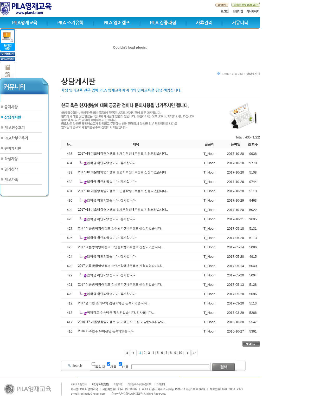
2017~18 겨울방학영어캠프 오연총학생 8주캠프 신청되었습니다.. (123, 191)
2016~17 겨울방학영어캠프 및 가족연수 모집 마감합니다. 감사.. (121, 322)
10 (180, 353)
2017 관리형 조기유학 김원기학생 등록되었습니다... (113, 303)
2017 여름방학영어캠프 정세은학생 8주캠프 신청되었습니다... (120, 284)
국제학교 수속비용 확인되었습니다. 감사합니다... (121, 312)
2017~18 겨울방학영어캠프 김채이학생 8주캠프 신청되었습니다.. (123, 153)
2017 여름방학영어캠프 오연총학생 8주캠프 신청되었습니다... (120, 247)
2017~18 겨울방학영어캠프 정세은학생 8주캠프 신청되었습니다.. (123, 209)
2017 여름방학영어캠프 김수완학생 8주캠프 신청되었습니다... (120, 228)
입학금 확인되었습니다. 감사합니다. (112, 163)
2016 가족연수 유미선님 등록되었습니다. (106, 331)
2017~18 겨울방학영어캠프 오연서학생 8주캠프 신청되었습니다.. (123, 172)
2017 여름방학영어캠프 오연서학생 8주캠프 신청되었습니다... (120, 266)
